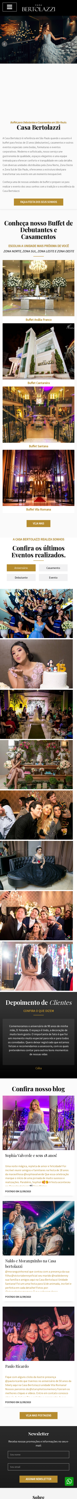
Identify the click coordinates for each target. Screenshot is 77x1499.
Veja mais (38, 523)
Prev (4, 44)
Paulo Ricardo (17, 1366)
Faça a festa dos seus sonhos (38, 202)
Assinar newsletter (38, 1479)
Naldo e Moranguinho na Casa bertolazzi (30, 1263)
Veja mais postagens (38, 1415)
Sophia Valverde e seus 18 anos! (31, 1155)
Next (72, 44)
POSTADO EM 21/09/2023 (18, 1191)
